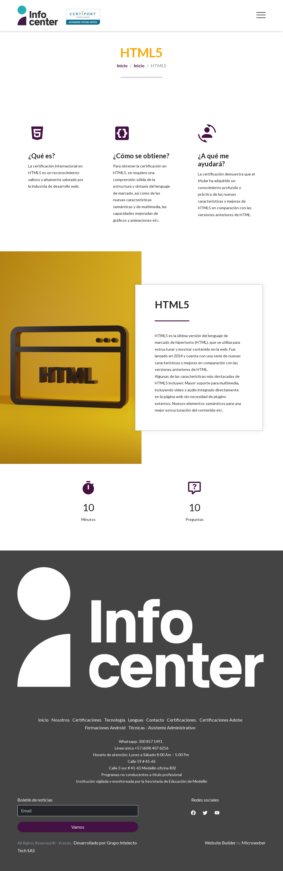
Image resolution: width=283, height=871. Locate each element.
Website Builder (220, 842)
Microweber (254, 842)
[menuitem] (43, 720)
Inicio (122, 65)
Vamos (77, 826)
